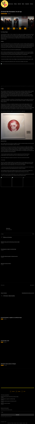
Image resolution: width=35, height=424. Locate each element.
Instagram (19, 391)
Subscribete (17, 414)
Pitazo (2, 342)
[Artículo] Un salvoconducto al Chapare (8, 363)
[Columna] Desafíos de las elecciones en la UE (28, 293)
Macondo (2, 13)
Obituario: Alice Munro (4, 293)
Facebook (13, 391)
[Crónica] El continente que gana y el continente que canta (9, 256)
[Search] (33, 234)
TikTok (24, 391)
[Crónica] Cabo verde (5, 340)
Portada (5, 13)
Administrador (8, 228)
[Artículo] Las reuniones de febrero (6, 263)
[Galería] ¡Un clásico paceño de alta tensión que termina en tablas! (10, 242)
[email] (17, 412)
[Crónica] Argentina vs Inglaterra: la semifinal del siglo (8, 249)
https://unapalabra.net (9, 229)
